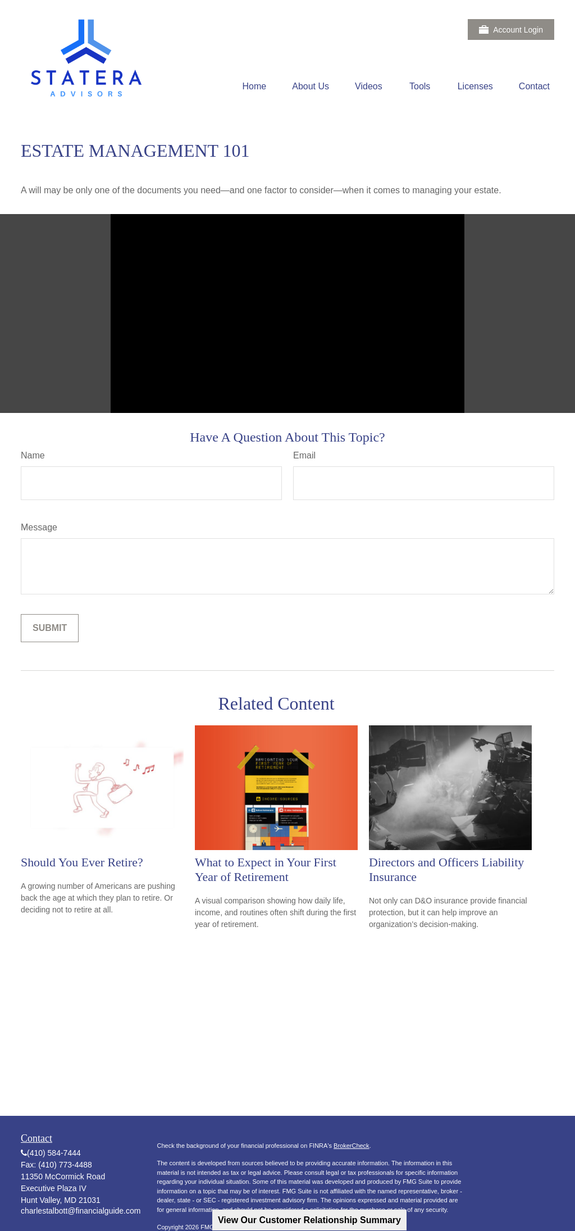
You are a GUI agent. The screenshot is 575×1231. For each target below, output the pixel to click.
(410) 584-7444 (54, 1152)
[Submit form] (50, 628)
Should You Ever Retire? (82, 862)
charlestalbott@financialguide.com (80, 1210)
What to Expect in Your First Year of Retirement (265, 869)
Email (304, 455)
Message (39, 527)
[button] (254, 86)
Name (33, 455)
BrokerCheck (351, 1145)
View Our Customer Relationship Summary (309, 1220)
